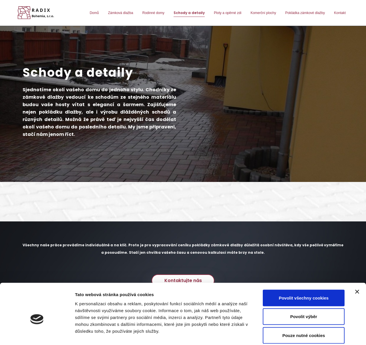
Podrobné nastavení (307, 333)
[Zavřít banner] (357, 264)
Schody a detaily (189, 12)
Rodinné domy (153, 13)
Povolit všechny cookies (304, 269)
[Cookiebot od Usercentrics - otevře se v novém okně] (37, 334)
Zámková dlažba (120, 13)
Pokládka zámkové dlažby (305, 13)
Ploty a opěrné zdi (227, 13)
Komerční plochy (263, 13)
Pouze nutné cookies (303, 307)
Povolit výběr (303, 288)
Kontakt (340, 13)
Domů (94, 13)
